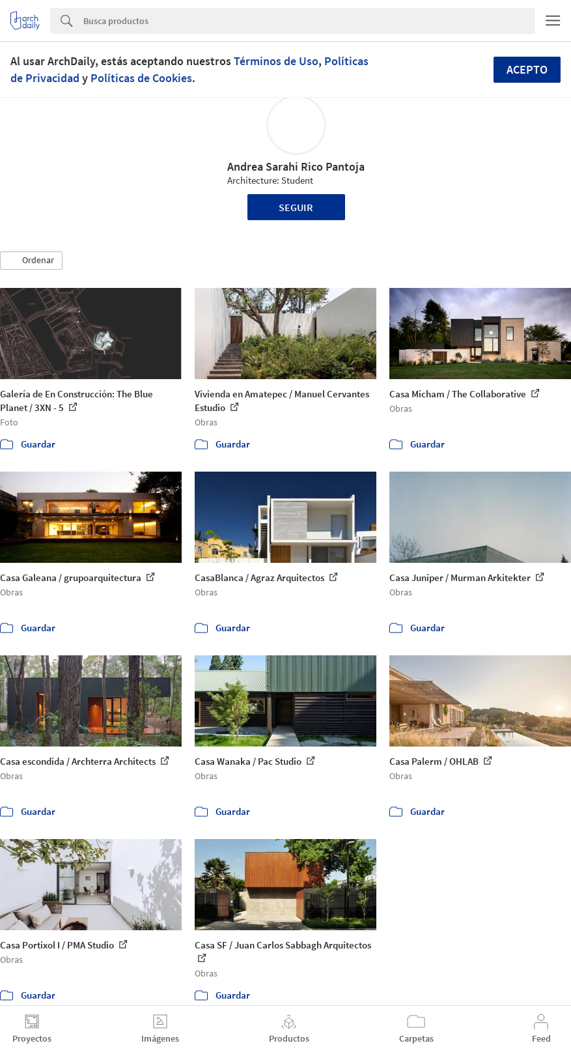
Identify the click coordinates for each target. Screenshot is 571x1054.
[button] (31, 260)
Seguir (296, 207)
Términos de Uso (276, 60)
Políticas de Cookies (141, 77)
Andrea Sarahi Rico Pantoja (296, 166)
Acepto (527, 69)
